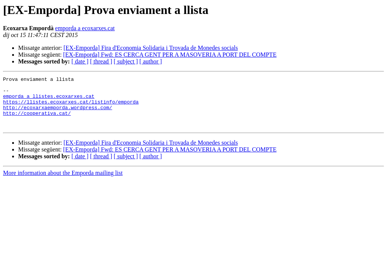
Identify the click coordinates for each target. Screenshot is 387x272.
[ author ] (150, 61)
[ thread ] (101, 61)
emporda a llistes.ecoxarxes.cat (48, 100)
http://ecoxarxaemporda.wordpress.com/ (57, 114)
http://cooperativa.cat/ (37, 120)
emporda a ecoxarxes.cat (85, 28)
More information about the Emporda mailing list (62, 183)
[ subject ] (126, 61)
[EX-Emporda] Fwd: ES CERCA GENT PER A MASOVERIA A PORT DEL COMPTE (170, 54)
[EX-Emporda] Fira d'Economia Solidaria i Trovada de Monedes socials (150, 48)
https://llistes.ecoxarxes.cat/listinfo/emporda (71, 107)
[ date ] (79, 61)
